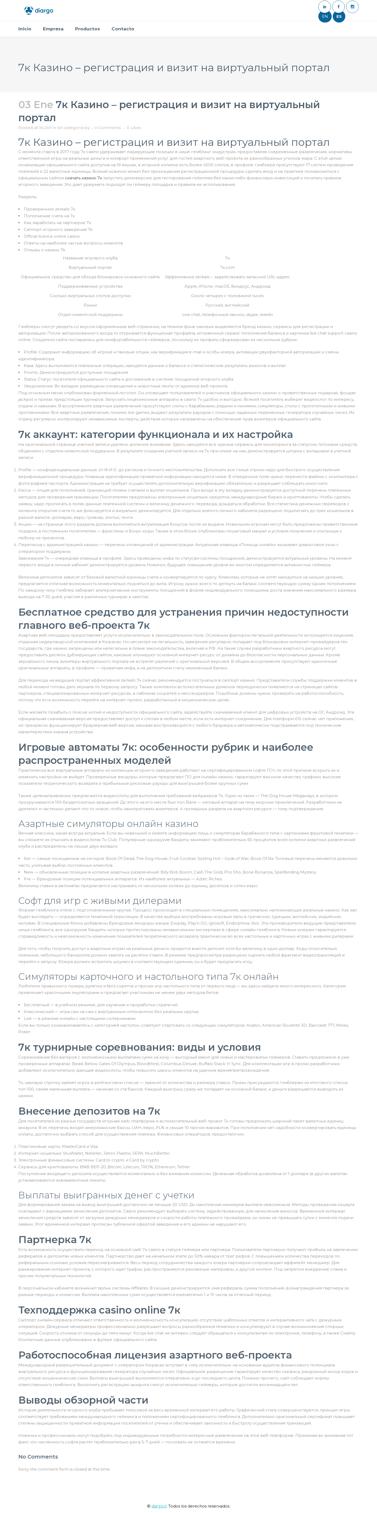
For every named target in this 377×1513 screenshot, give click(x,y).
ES (339, 16)
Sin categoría (70, 127)
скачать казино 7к (83, 177)
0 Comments (108, 127)
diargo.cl (159, 1506)
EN (325, 16)
